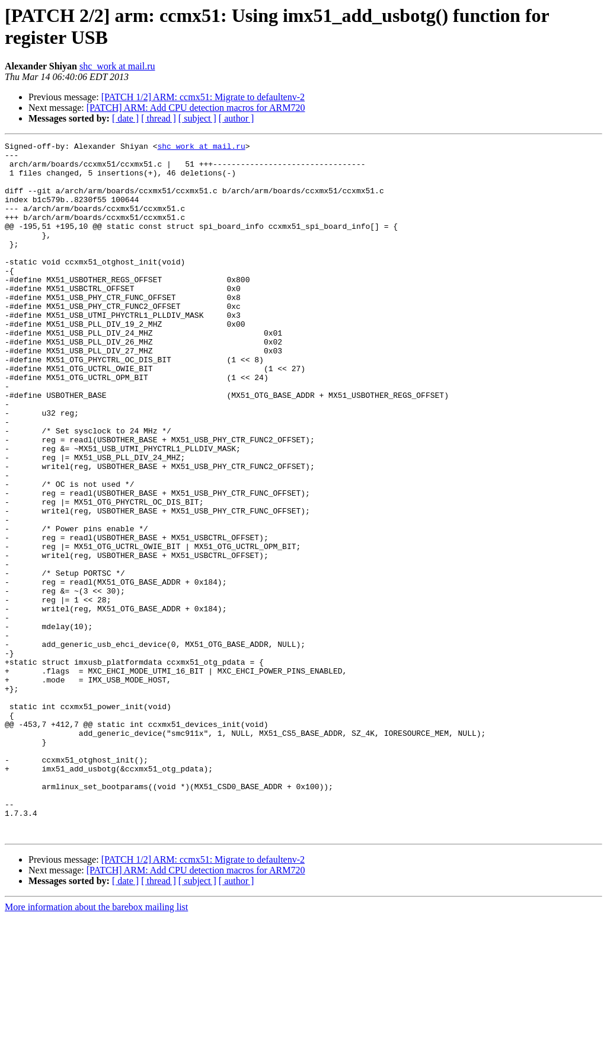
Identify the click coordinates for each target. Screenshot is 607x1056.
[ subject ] (197, 118)
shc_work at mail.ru (117, 66)
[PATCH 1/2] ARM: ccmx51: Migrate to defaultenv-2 (203, 97)
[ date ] (125, 118)
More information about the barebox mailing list (96, 1046)
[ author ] (236, 118)
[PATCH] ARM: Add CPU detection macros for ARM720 (196, 108)
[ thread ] (158, 118)
